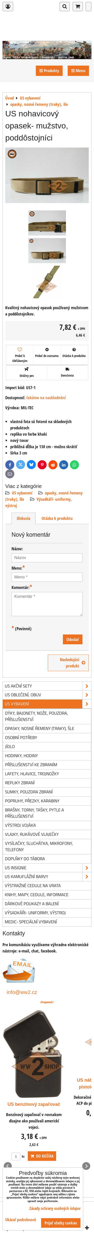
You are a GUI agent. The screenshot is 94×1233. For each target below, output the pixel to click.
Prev (8, 1166)
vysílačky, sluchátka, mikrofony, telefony (39, 846)
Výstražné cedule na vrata (33, 885)
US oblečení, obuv (48, 695)
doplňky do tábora (25, 858)
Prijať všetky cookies (61, 1223)
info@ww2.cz (22, 992)
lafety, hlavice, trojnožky (32, 773)
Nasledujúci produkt (72, 663)
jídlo (10, 746)
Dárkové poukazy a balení (32, 903)
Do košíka (42, 1156)
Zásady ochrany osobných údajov (54, 1208)
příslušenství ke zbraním (31, 764)
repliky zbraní (20, 783)
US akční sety (48, 686)
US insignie (48, 867)
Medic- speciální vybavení (31, 922)
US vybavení (22, 493)
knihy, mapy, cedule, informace (36, 894)
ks (18, 1156)
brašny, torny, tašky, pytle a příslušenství (34, 813)
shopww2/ (47, 1002)
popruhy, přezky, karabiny (32, 801)
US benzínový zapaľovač (34, 1104)
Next (86, 1166)
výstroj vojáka (20, 825)
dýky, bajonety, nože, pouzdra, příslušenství (36, 716)
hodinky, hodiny (21, 755)
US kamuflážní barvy (48, 876)
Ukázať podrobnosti (20, 1220)
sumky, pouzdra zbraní (29, 792)
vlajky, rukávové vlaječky (32, 834)
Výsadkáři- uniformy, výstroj (35, 912)
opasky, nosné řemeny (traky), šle (39, 728)
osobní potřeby (21, 737)
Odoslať (72, 639)
